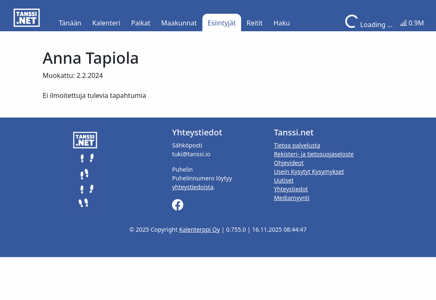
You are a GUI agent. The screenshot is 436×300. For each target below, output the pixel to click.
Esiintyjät (222, 23)
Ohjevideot (289, 163)
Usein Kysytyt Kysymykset (309, 171)
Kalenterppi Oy (199, 229)
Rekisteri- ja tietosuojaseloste (314, 154)
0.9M (412, 23)
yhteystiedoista (192, 187)
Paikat (140, 23)
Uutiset (284, 180)
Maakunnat (179, 23)
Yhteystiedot (291, 189)
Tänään (70, 23)
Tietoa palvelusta (297, 145)
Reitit (255, 23)
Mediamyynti (291, 198)
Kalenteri (106, 23)
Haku (282, 23)
